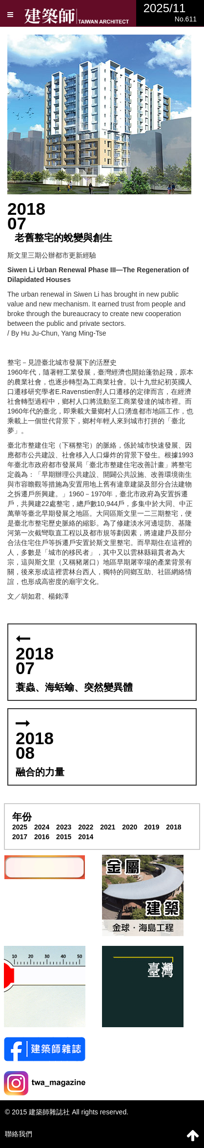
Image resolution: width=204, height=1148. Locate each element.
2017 (19, 837)
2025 (19, 827)
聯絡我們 (18, 1134)
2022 (85, 827)
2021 (107, 827)
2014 (85, 837)
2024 (41, 827)
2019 (151, 827)
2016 (41, 837)
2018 (173, 827)
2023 (63, 827)
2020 (129, 827)
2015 (63, 837)
